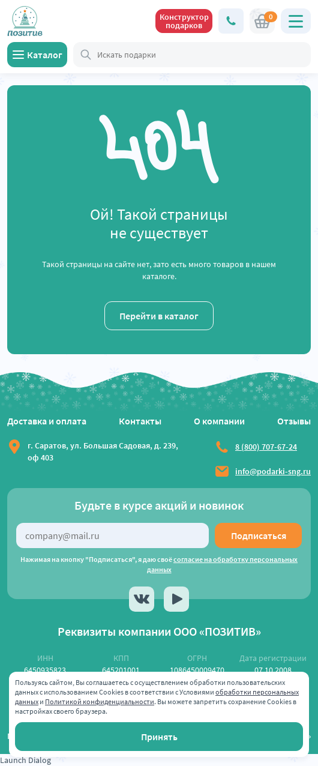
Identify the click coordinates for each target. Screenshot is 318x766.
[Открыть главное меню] (296, 21)
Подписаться (258, 535)
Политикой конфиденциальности (99, 701)
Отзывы (294, 421)
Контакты (140, 421)
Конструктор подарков (184, 21)
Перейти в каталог (159, 316)
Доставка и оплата (46, 421)
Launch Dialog (25, 760)
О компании (219, 421)
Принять (159, 737)
